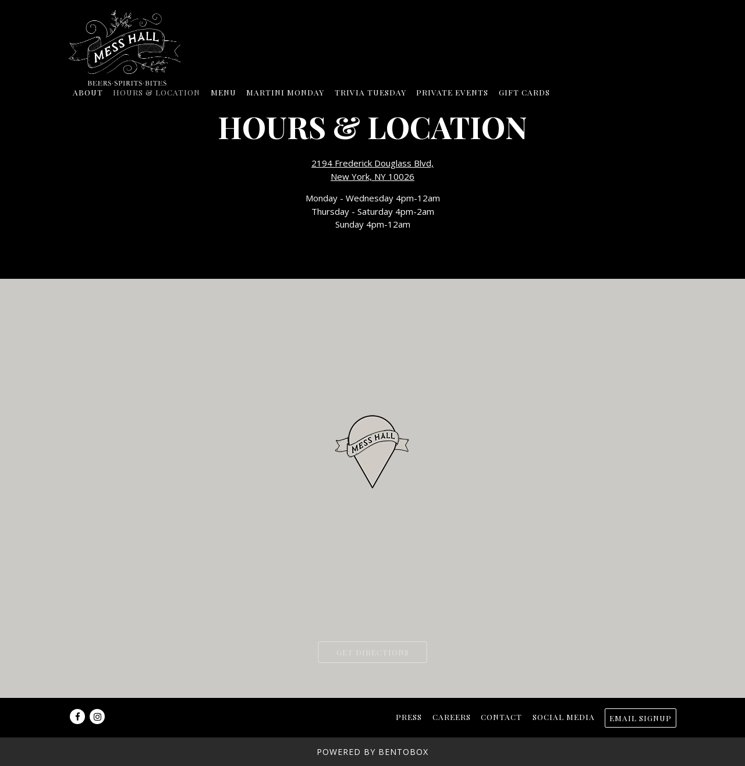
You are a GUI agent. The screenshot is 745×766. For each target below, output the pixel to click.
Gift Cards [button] (524, 92)
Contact (501, 716)
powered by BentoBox (372, 751)
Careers (451, 716)
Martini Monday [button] (285, 92)
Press (409, 716)
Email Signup (640, 717)
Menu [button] (223, 92)
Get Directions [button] (372, 652)
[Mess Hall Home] (130, 46)
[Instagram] (97, 716)
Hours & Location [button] (156, 92)
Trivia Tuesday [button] (370, 92)
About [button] (88, 92)
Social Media (564, 716)
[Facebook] (77, 716)
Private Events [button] (452, 92)
